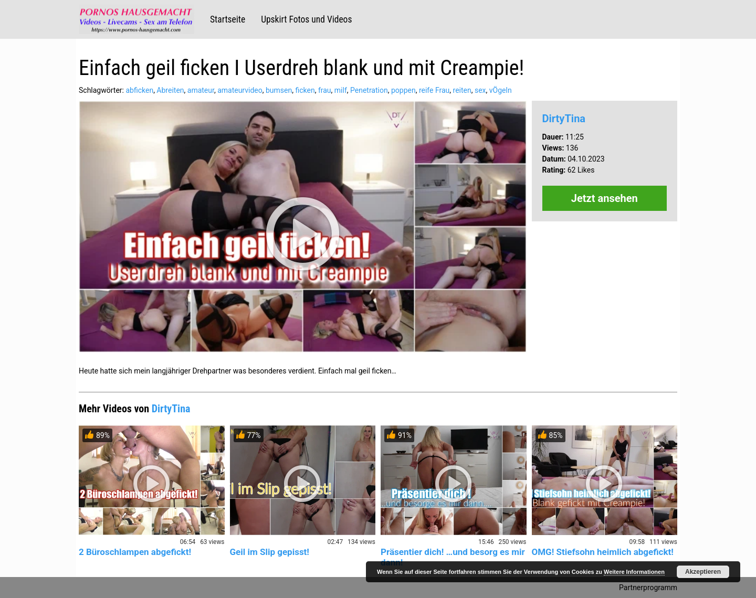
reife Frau (434, 90)
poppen (403, 90)
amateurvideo (239, 90)
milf (340, 90)
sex (480, 90)
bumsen (279, 90)
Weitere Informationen (634, 572)
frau (324, 90)
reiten (462, 90)
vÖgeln (500, 90)
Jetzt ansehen (604, 198)
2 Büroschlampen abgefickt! (135, 552)
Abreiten (170, 90)
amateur (200, 90)
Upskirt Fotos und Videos (306, 19)
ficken (304, 90)
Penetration (369, 90)
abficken (139, 90)
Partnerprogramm (648, 587)
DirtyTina (564, 118)
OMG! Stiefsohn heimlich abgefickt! (603, 552)
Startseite (227, 19)
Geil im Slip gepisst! (269, 552)
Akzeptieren (703, 571)
